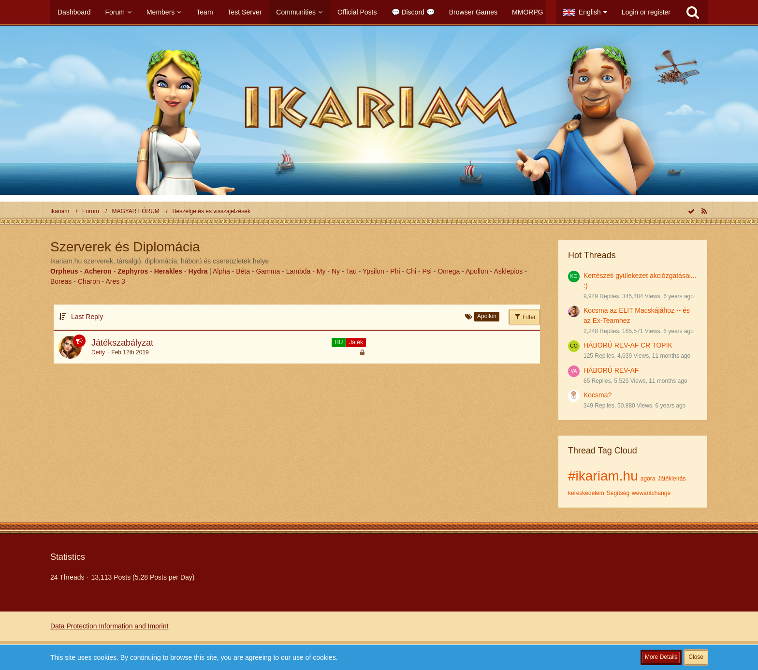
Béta (243, 271)
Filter (524, 316)
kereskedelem (586, 493)
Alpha (221, 271)
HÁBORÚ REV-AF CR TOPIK (627, 345)
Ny (336, 271)
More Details (661, 657)
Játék (356, 342)
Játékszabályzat (122, 343)
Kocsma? (597, 395)
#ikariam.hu (603, 475)
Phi (395, 271)
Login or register (646, 12)
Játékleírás (671, 478)
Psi (427, 271)
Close (695, 657)
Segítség (618, 493)
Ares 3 (115, 281)
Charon (89, 281)
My (321, 271)
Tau (351, 271)
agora (648, 478)
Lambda (298, 271)
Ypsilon (373, 271)
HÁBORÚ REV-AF (611, 370)
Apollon (477, 271)
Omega (448, 271)
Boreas (61, 281)
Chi (411, 271)
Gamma (268, 271)
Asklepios (508, 271)
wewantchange (651, 493)
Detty (98, 352)
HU (339, 342)
